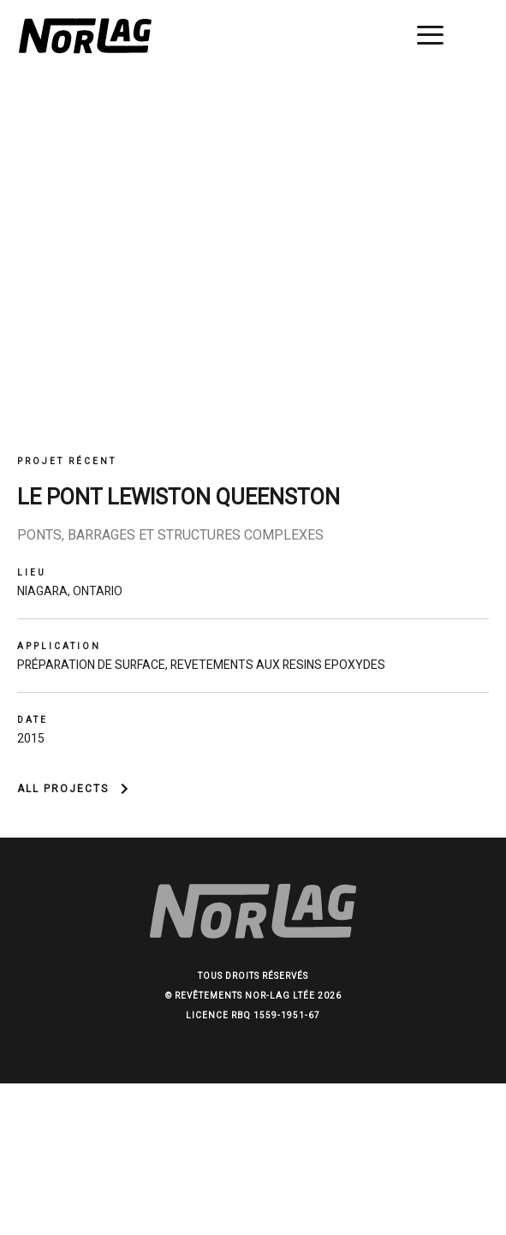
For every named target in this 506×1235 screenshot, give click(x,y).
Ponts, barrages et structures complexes (170, 535)
